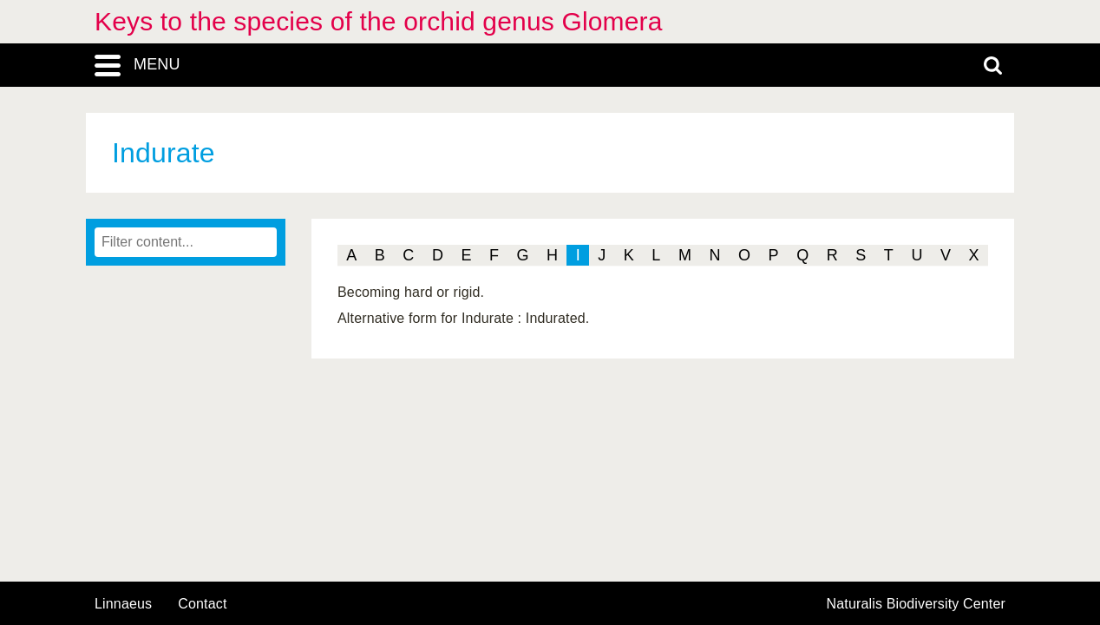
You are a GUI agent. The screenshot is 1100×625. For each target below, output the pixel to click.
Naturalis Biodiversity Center (916, 604)
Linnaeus (123, 604)
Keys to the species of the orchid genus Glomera (379, 21)
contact (202, 603)
